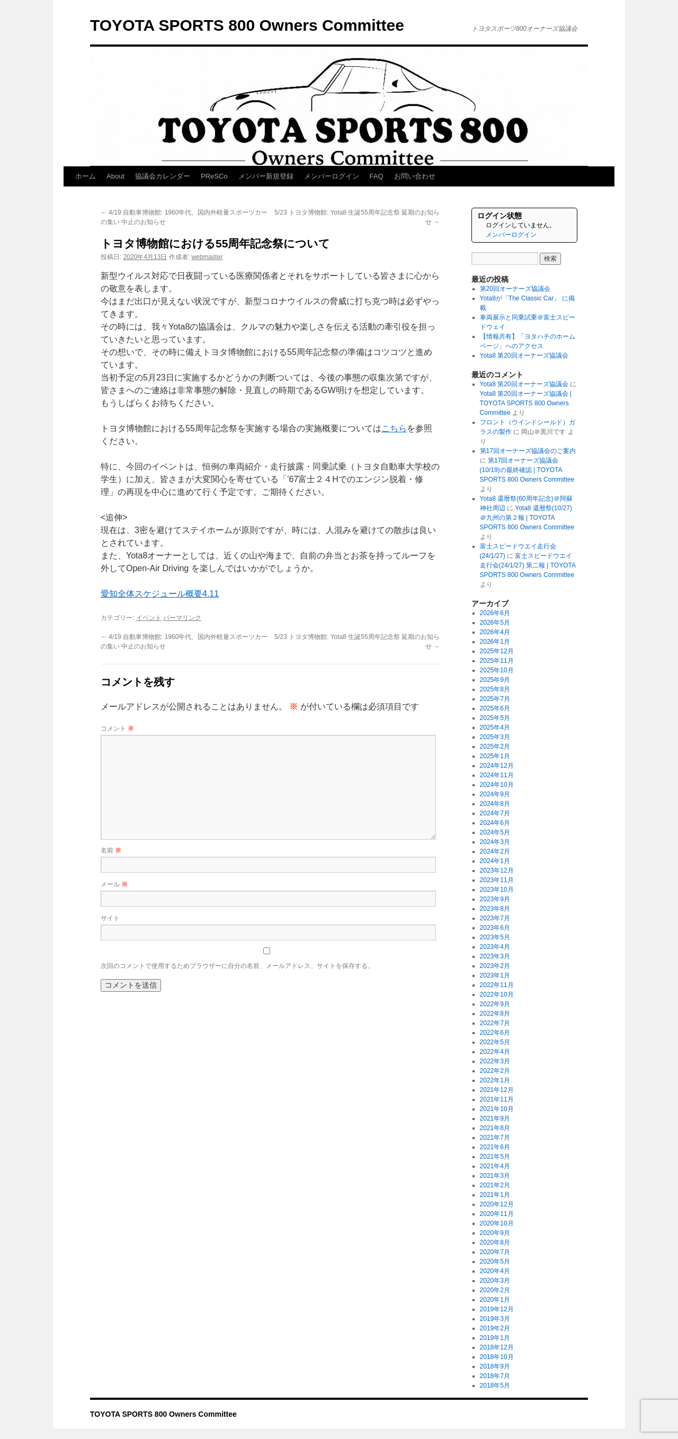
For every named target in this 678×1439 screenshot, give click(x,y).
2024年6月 (495, 823)
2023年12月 (497, 870)
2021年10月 (497, 1109)
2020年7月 (495, 1252)
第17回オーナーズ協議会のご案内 (528, 451)
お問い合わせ (414, 176)
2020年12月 (497, 1204)
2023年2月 (495, 966)
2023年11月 (497, 880)
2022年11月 (497, 985)
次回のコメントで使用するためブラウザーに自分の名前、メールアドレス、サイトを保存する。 (237, 966)
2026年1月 (495, 641)
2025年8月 (495, 689)
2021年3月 (495, 1175)
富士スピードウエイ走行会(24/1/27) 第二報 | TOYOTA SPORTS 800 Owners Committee (528, 565)
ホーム (85, 176)
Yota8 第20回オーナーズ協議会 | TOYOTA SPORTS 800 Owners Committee (526, 403)
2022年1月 (495, 1080)
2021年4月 (495, 1166)
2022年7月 (495, 1023)
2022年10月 (497, 994)
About (115, 176)
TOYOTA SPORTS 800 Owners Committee (247, 25)
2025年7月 (495, 699)
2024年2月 (495, 851)
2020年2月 (495, 1290)
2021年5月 (495, 1156)
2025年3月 (495, 737)
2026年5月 (495, 622)
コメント (117, 728)
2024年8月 (495, 803)
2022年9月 (495, 1004)
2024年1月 (495, 861)
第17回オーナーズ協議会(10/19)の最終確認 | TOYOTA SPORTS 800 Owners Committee (527, 470)
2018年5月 (495, 1385)
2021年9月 (495, 1118)
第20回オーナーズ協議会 (515, 288)
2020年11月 (497, 1214)
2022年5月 (495, 1042)
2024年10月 (497, 784)
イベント (149, 617)
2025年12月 (497, 651)
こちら (394, 428)
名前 (111, 850)
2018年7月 (495, 1376)
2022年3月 (495, 1061)
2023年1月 (495, 975)
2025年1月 (495, 756)
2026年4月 (495, 632)
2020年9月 (495, 1233)
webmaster (206, 257)
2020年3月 (495, 1280)
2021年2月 (495, 1185)
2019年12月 (497, 1309)
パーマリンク (182, 617)
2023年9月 (495, 899)
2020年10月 (497, 1223)
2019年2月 (495, 1328)
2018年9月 (495, 1366)
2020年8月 (495, 1242)
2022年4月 (495, 1051)
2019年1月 (495, 1338)
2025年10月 (497, 670)
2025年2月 (495, 746)
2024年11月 (497, 775)
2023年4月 (495, 947)
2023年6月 (495, 927)
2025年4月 (495, 727)
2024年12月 (497, 765)
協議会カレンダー (162, 176)
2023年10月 (497, 889)
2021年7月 (495, 1137)
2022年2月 (495, 1070)
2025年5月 (495, 718)
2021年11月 (497, 1099)
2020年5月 (495, 1261)
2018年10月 (497, 1357)
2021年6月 (495, 1147)
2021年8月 (495, 1128)
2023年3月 (495, 956)
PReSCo (214, 176)
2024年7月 (495, 813)
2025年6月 (495, 708)
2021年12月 (497, 1090)
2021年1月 (495, 1194)
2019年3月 (495, 1318)
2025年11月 (497, 660)
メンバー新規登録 (265, 176)
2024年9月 (495, 794)
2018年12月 (497, 1347)
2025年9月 (495, 679)
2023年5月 (495, 937)
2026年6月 (495, 613)
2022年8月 (495, 1013)
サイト (110, 918)
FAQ (376, 176)
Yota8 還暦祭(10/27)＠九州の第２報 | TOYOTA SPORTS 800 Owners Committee (527, 517)
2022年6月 (495, 1032)
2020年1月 (495, 1299)
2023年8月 (495, 908)
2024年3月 (495, 842)
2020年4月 (495, 1271)
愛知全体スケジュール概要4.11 (160, 593)
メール (114, 884)
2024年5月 (495, 832)
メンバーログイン (331, 176)
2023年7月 (495, 918)
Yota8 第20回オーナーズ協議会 (524, 355)
